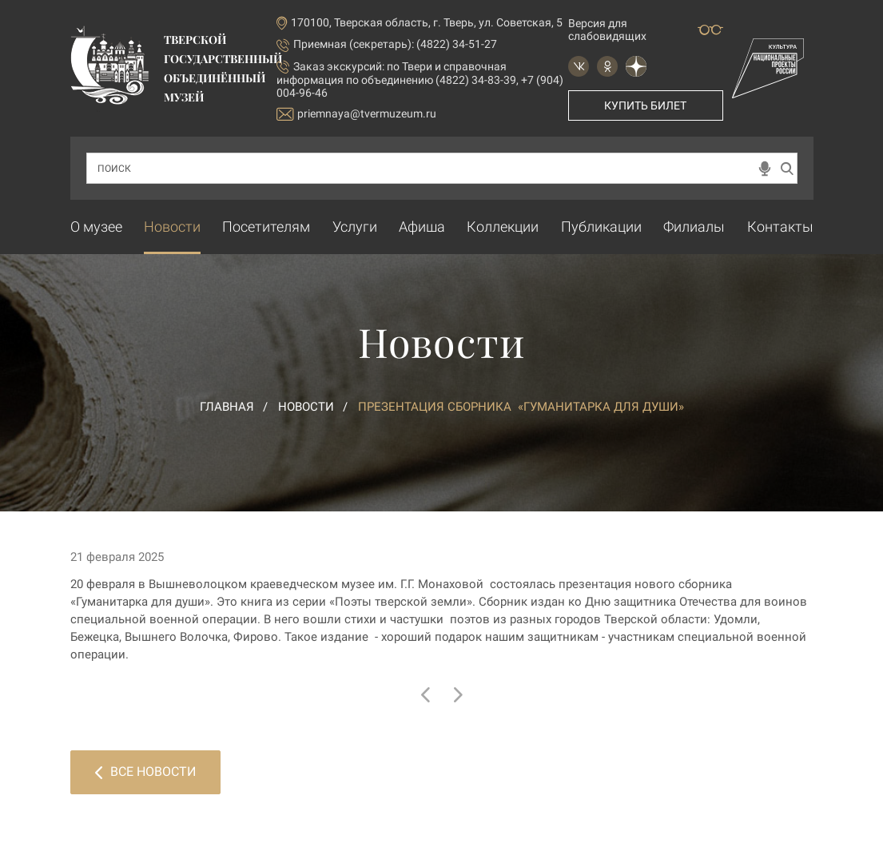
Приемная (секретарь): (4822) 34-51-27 (395, 44)
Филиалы (694, 226)
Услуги (354, 226)
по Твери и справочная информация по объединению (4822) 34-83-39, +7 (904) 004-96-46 (419, 79)
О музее (96, 226)
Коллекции (503, 226)
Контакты (780, 226)
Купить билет (645, 105)
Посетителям (266, 226)
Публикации (601, 226)
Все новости (145, 771)
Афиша (422, 226)
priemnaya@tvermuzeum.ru (356, 114)
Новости (172, 226)
